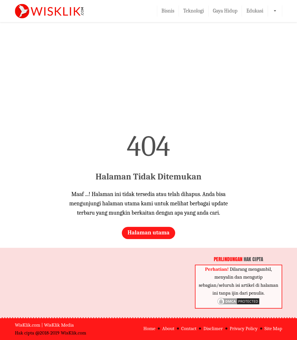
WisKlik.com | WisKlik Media (44, 325)
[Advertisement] (148, 79)
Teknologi (193, 11)
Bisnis (168, 11)
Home (149, 328)
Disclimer (213, 328)
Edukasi (254, 11)
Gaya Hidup (225, 11)
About (168, 328)
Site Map (273, 328)
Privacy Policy (244, 328)
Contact (189, 328)
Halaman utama (149, 232)
